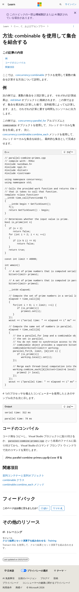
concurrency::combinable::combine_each (26, 134)
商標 (18, 587)
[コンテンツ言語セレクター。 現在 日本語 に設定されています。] (9, 570)
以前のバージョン (27, 578)
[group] (39, 272)
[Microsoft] (39, 4)
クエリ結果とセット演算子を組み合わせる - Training (29, 540)
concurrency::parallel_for (32, 120)
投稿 (56, 578)
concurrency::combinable (30, 75)
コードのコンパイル (15, 62)
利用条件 (7, 587)
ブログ (43, 578)
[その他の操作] (73, 26)
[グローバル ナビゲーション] (3, 4)
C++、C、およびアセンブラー (29, 26)
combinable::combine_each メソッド (23, 484)
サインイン (70, 4)
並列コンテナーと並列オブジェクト (23, 475)
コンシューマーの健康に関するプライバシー (45, 582)
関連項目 (9, 66)
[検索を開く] (60, 4)
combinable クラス (13, 480)
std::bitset (15, 100)
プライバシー (9, 582)
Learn (6, 26)
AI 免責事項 (8, 578)
